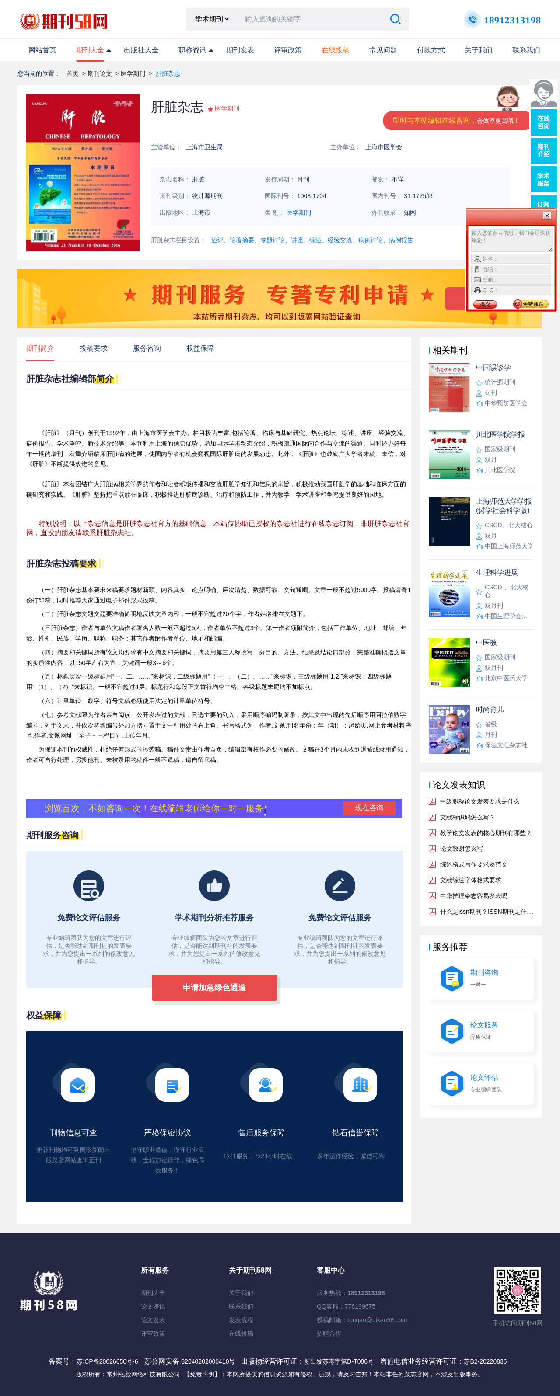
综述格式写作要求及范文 (474, 864)
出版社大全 (141, 50)
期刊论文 (100, 73)
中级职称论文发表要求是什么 (480, 801)
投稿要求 (94, 348)
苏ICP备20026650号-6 (107, 1361)
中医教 (486, 642)
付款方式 (431, 50)
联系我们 (526, 50)
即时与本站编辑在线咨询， (456, 120)
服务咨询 (147, 348)
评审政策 (288, 50)
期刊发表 (240, 50)
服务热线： (351, 1293)
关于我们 (479, 50)
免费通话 (533, 304)
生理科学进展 (497, 572)
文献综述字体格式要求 (470, 880)
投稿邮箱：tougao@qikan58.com (362, 1320)
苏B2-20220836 (485, 1361)
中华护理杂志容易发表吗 (474, 895)
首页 (72, 73)
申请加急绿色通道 (214, 987)
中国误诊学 (493, 367)
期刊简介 (40, 348)
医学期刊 (133, 73)
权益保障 (200, 348)
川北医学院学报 (500, 434)
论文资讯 (153, 1306)
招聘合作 (329, 1333)
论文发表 (153, 1320)
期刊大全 (90, 50)
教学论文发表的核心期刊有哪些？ (486, 832)
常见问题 (383, 50)
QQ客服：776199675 (346, 1306)
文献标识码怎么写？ (467, 817)
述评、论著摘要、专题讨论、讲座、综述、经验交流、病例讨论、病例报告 (312, 240)
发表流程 (241, 1320)
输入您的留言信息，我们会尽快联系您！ (512, 240)
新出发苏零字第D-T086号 (339, 1361)
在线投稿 (241, 1333)
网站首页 (42, 50)
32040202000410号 (209, 1361)
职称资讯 (192, 50)
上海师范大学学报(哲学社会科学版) (504, 506)
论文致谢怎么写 (461, 848)
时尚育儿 (490, 709)
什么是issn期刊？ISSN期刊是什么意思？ (495, 911)
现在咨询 (369, 807)
